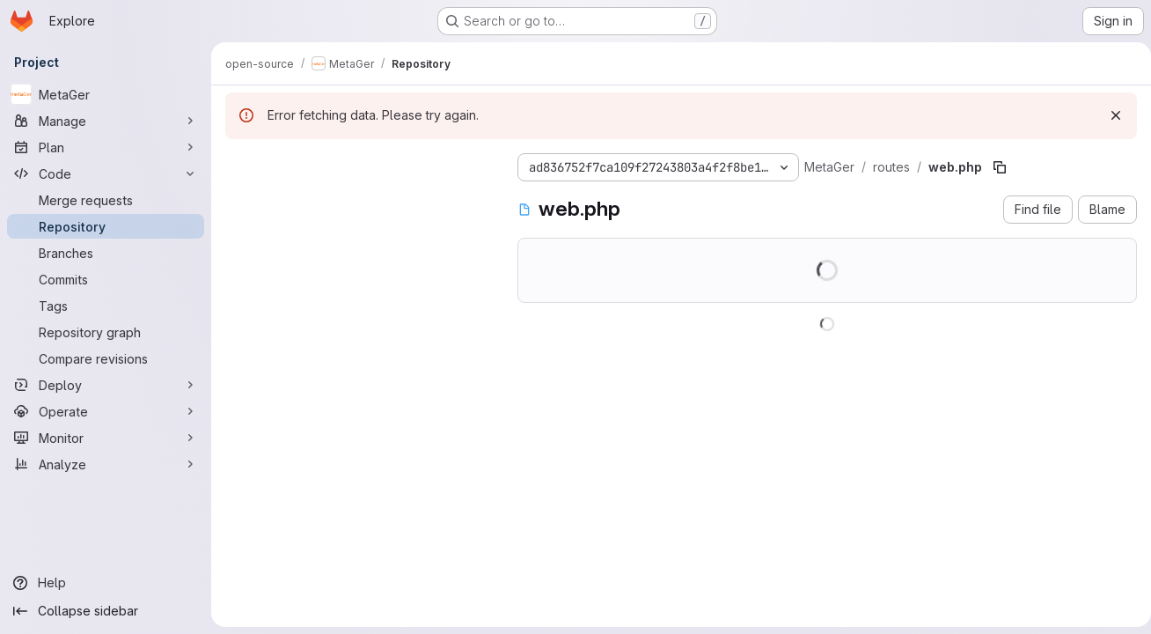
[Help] (105, 583)
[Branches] (105, 252)
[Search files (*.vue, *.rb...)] (357, 199)
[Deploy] (105, 384)
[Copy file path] (1000, 167)
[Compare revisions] (105, 358)
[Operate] (105, 411)
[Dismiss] (1108, 115)
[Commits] (105, 279)
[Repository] (105, 226)
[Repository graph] (105, 332)
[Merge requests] (105, 200)
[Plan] (105, 147)
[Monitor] (105, 437)
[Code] (105, 173)
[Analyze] (105, 464)
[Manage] (105, 120)
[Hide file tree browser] (239, 164)
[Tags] (105, 305)
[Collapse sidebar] (105, 611)
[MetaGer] (105, 94)
